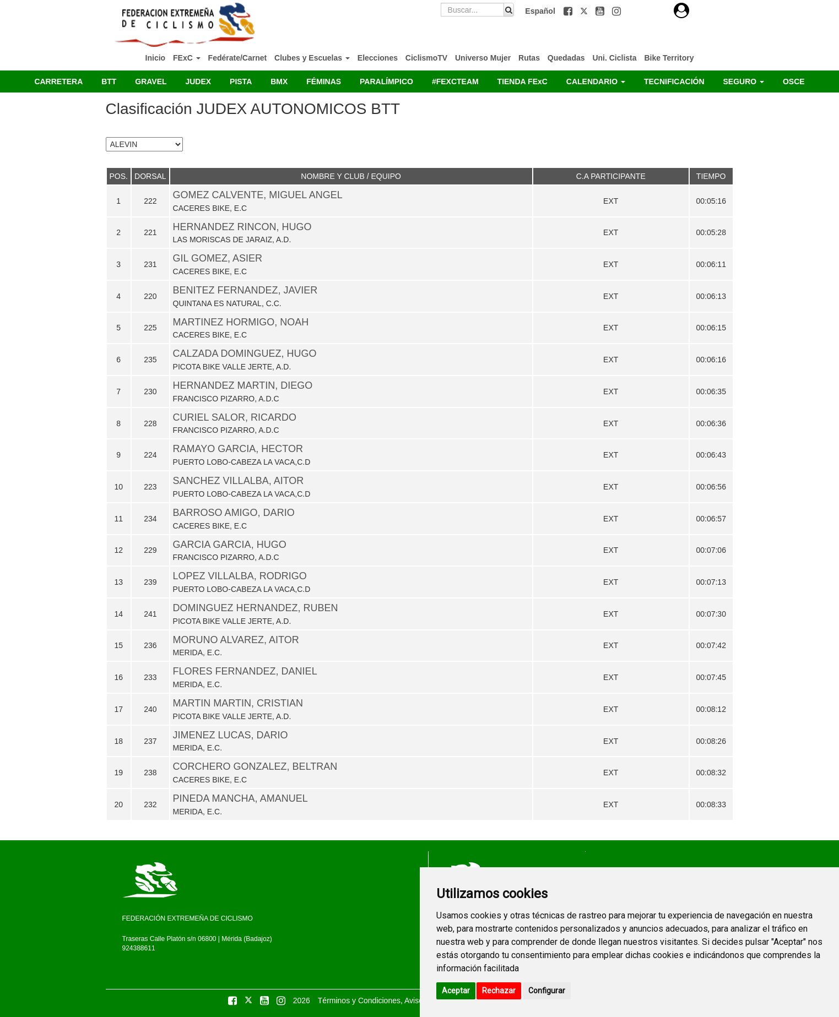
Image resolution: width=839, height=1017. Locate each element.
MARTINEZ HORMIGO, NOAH (241, 322)
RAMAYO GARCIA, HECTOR (238, 448)
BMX (279, 81)
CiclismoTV (426, 57)
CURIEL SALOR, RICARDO (234, 417)
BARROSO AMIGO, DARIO (234, 512)
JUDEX (198, 81)
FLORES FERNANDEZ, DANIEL (245, 671)
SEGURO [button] (743, 81)
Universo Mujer (483, 57)
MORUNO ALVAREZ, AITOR (236, 639)
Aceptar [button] (456, 990)
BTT (108, 81)
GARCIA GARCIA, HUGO (229, 544)
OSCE (794, 81)
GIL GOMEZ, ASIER (217, 258)
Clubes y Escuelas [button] (312, 57)
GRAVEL (150, 81)
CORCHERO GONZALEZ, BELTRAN (255, 766)
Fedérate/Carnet (237, 57)
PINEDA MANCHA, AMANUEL (240, 798)
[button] (569, 11)
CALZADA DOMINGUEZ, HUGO (245, 353)
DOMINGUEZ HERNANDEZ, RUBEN (255, 607)
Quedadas (566, 57)
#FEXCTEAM (455, 81)
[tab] (681, 10)
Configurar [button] (546, 990)
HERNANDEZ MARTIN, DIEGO (243, 385)
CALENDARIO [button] (595, 81)
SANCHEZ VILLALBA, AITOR (238, 480)
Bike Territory (669, 57)
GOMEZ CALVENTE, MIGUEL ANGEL (258, 194)
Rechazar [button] (499, 990)
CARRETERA (58, 81)
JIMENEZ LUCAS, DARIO (230, 735)
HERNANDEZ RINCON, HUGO (242, 226)
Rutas (529, 57)
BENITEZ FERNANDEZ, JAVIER (245, 290)
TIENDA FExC (522, 81)
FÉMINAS (323, 81)
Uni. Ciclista (614, 57)
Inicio (155, 57)
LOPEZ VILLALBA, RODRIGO (240, 575)
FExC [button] (187, 57)
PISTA (241, 81)
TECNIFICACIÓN (674, 81)
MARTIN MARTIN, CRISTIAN (238, 703)
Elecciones (378, 57)
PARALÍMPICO (386, 81)
